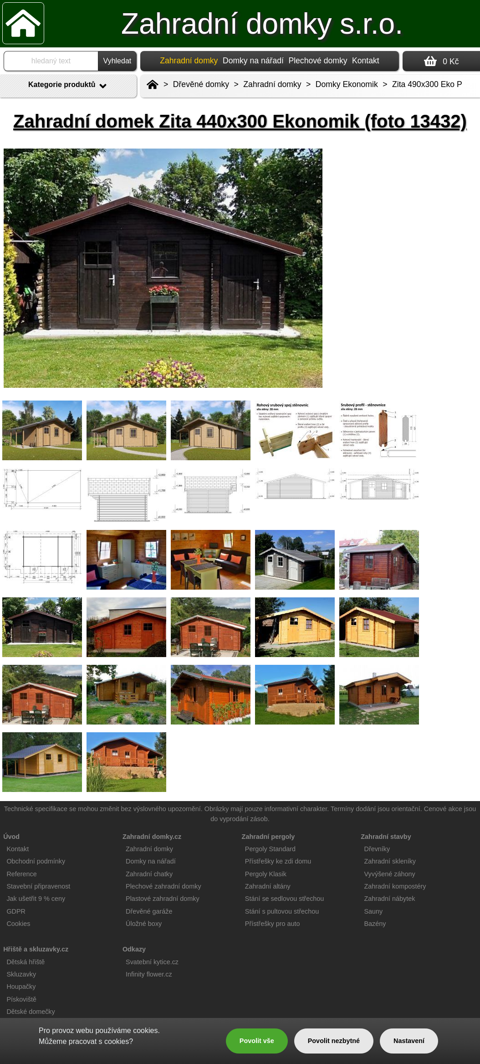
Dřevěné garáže (149, 911)
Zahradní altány (268, 886)
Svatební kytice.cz (152, 962)
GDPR (16, 911)
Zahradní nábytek (389, 898)
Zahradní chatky (149, 874)
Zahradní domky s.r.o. (262, 23)
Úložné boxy (144, 923)
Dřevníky (377, 849)
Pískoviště (21, 999)
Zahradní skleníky (390, 861)
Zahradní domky (272, 84)
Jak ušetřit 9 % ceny (35, 898)
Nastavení (408, 1040)
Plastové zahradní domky (162, 898)
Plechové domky (317, 60)
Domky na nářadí (253, 60)
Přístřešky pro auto (272, 923)
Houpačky (21, 986)
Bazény (375, 923)
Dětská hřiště (25, 962)
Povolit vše (257, 1040)
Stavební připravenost (38, 886)
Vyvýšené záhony (389, 874)
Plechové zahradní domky (163, 886)
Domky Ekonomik (347, 84)
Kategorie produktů (68, 86)
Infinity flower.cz (149, 974)
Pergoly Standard (270, 849)
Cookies (18, 923)
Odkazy (134, 949)
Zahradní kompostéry (395, 886)
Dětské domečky (30, 1011)
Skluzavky (21, 974)
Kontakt (365, 60)
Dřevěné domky (201, 84)
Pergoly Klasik (265, 874)
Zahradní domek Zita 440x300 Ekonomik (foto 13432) (240, 121)
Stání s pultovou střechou (282, 911)
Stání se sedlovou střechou (284, 898)
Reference (21, 874)
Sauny (373, 911)
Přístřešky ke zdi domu (278, 861)
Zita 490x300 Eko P (427, 84)
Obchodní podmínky (35, 861)
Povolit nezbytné (334, 1040)
